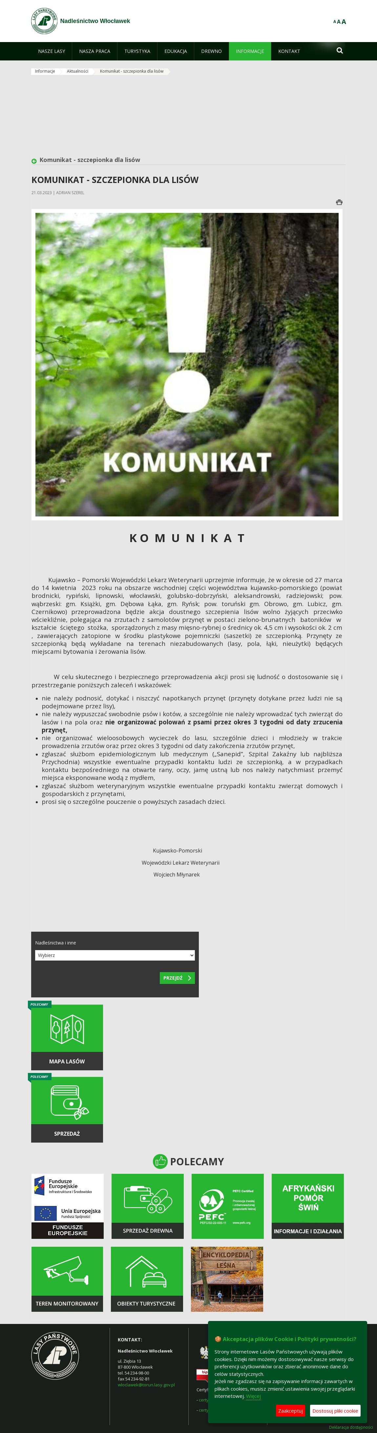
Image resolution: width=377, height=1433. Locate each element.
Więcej (253, 1396)
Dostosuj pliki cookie (335, 1410)
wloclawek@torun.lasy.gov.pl (146, 1385)
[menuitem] (51, 51)
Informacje (45, 71)
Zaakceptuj (290, 1410)
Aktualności (77, 71)
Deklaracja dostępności (351, 1427)
